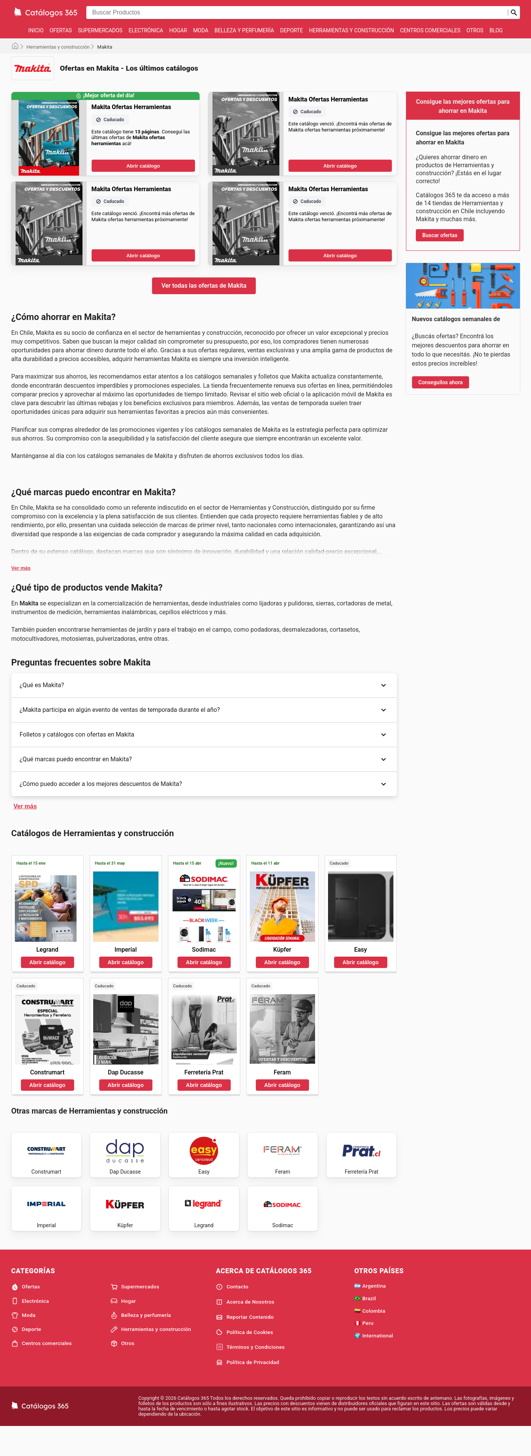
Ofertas (61, 30)
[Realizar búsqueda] (514, 12)
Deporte (291, 30)
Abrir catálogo (143, 166)
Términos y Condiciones (250, 1375)
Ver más (21, 568)
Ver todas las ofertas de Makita (204, 285)
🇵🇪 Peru (364, 1351)
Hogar (178, 30)
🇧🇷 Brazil (365, 1326)
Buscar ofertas (439, 235)
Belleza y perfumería (244, 30)
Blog (496, 30)
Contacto (232, 1315)
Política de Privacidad (247, 1390)
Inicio (35, 30)
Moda (200, 30)
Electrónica (145, 30)
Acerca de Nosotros (245, 1330)
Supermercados (100, 30)
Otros (474, 30)
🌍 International (373, 1364)
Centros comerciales (430, 30)
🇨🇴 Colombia (369, 1339)
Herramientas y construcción (351, 30)
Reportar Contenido (245, 1345)
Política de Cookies (244, 1360)
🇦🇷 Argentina (370, 1314)
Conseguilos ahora (440, 382)
